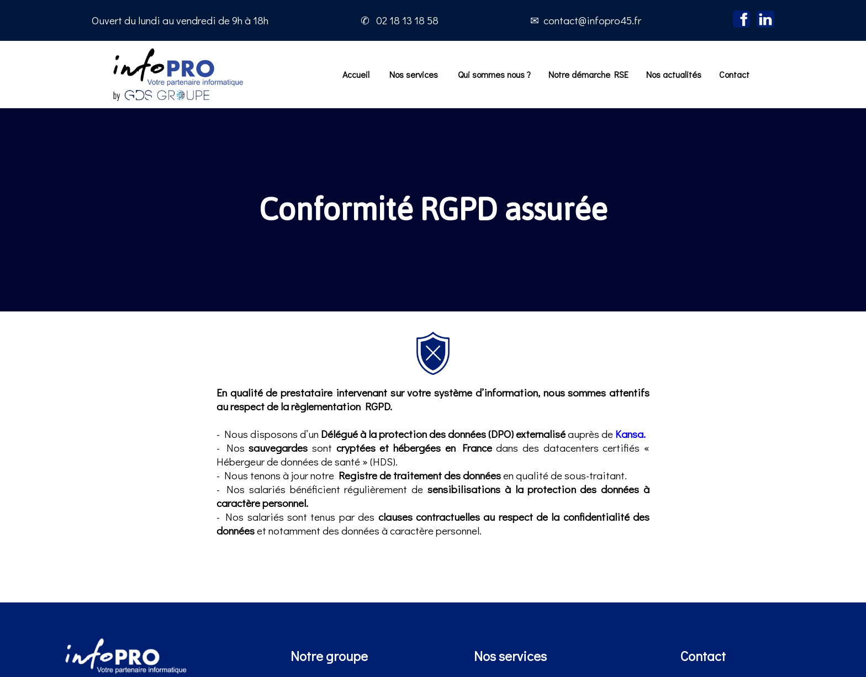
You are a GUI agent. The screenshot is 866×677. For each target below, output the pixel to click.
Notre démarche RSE (588, 74)
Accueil (355, 74)
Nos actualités (673, 74)
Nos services (413, 74)
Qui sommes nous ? (494, 74)
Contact (734, 74)
